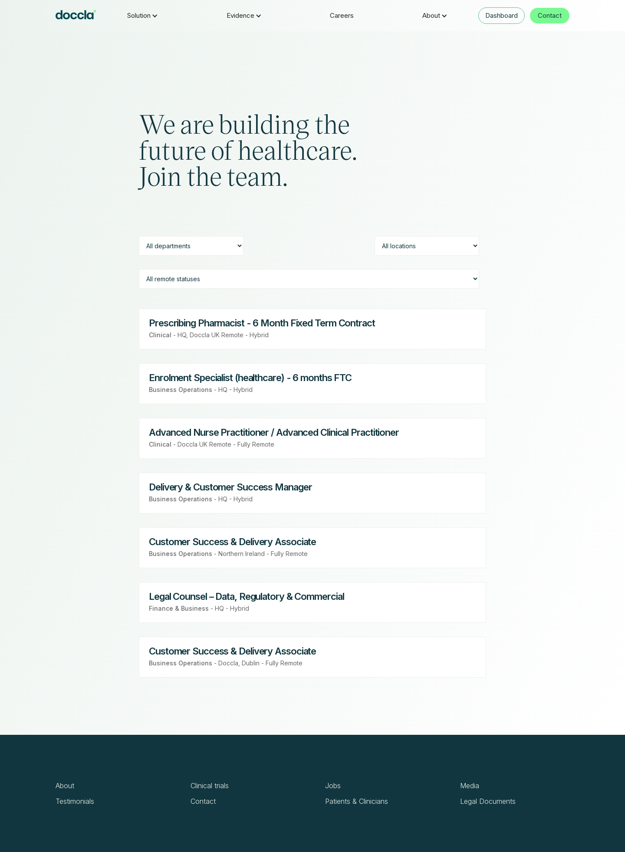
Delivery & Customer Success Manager (230, 487)
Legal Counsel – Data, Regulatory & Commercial (246, 596)
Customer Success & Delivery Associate (232, 541)
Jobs (333, 785)
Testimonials (75, 801)
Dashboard (501, 15)
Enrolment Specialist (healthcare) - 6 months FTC (250, 377)
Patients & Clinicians (356, 801)
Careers (342, 15)
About (65, 785)
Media (469, 785)
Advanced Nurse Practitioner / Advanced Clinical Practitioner (274, 432)
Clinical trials (210, 785)
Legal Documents (488, 801)
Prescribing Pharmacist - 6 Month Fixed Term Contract (262, 323)
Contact (550, 15)
